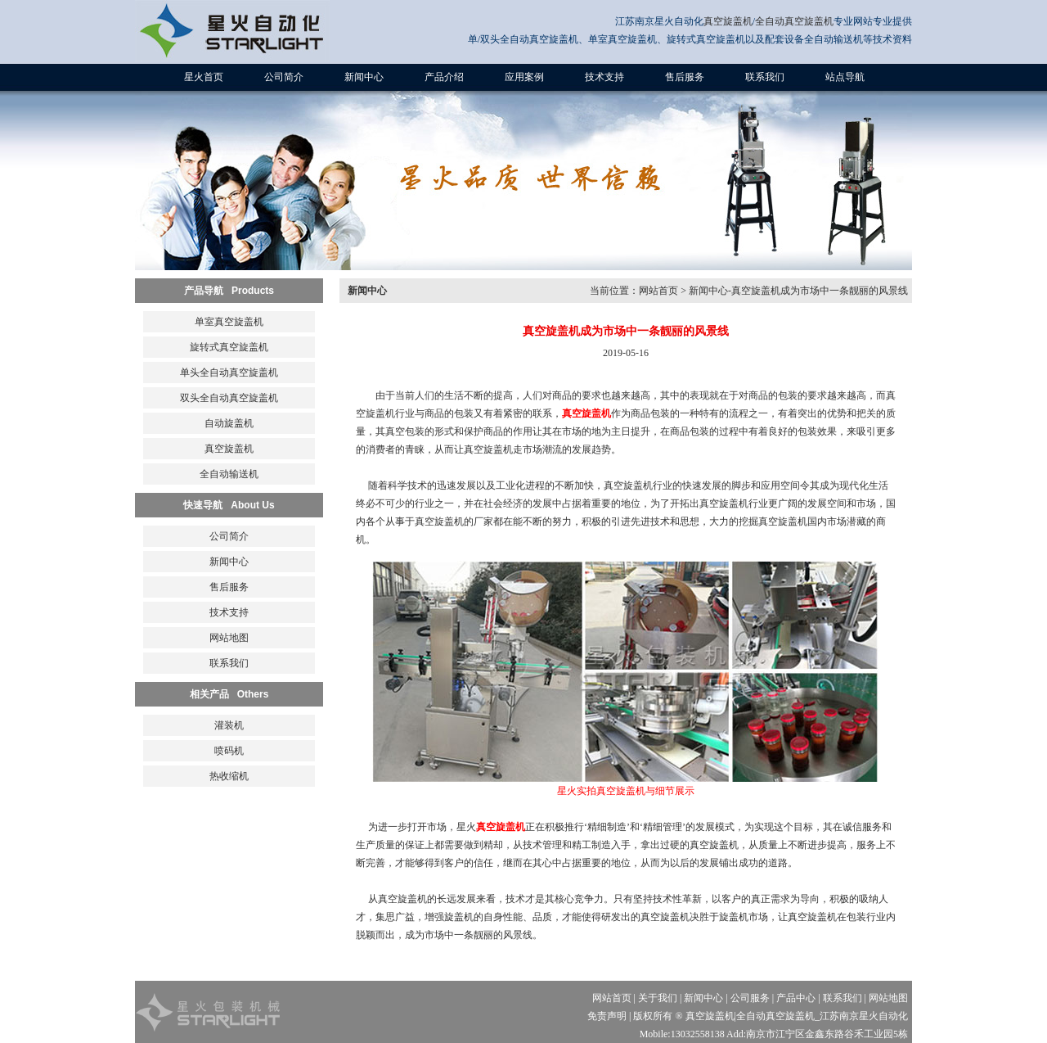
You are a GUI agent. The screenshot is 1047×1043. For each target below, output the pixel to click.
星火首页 (203, 77)
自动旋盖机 (229, 423)
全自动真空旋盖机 (794, 21)
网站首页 (658, 290)
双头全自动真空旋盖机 (229, 398)
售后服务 (684, 77)
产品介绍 (444, 77)
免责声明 (607, 1016)
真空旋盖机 (728, 21)
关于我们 (657, 998)
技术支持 (604, 77)
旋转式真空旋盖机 (229, 347)
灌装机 (229, 725)
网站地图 (229, 637)
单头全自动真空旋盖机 (229, 372)
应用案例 (524, 77)
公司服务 (750, 998)
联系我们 (764, 77)
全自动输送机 (229, 474)
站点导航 (845, 77)
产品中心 (796, 998)
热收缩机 (229, 776)
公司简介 (283, 77)
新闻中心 (364, 77)
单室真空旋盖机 (229, 321)
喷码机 (229, 750)
